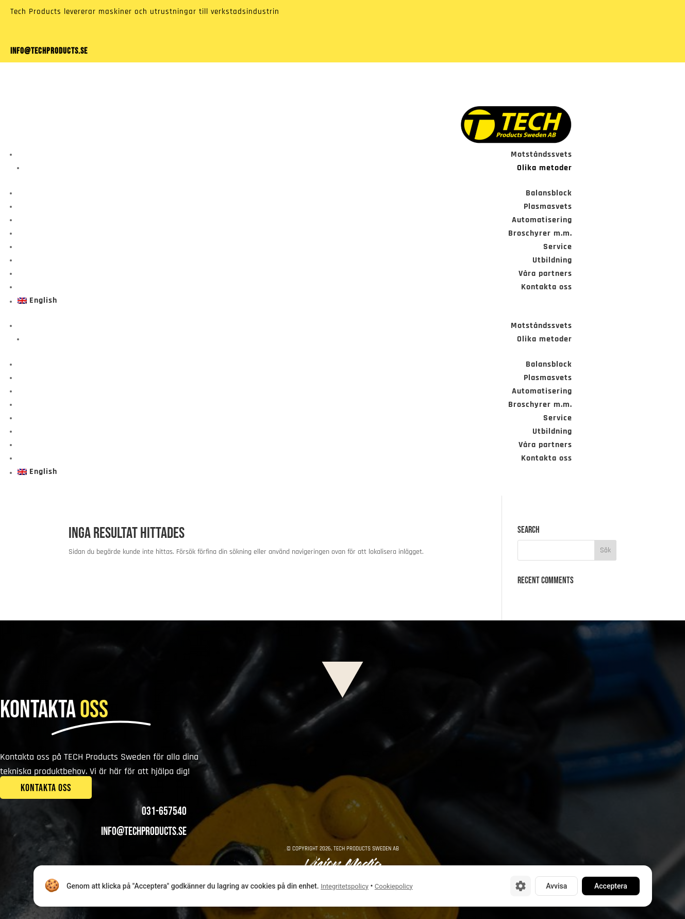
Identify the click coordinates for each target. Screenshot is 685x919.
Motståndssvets (541, 154)
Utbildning (552, 260)
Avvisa (556, 886)
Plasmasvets (548, 206)
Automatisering (542, 220)
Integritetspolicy (345, 886)
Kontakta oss (546, 287)
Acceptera (610, 886)
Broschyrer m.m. (540, 233)
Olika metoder (544, 167)
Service (557, 246)
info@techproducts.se (49, 51)
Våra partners (545, 273)
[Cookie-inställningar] (520, 886)
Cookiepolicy (393, 886)
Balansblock (549, 193)
